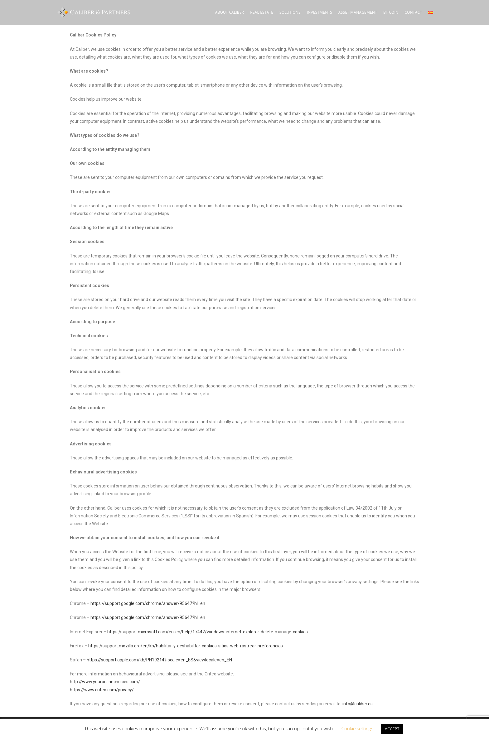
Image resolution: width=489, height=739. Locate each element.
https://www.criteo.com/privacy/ (102, 689)
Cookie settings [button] (357, 728)
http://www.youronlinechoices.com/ (105, 681)
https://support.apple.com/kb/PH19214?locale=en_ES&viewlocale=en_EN (159, 659)
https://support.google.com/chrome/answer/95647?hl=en (147, 603)
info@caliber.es (357, 703)
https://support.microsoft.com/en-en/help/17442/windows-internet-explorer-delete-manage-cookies (207, 631)
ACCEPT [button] (392, 729)
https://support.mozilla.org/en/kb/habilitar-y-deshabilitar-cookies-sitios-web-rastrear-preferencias (185, 645)
